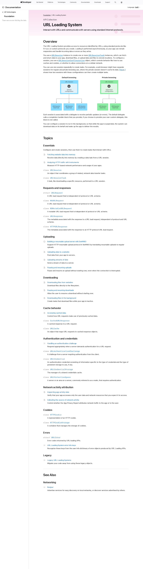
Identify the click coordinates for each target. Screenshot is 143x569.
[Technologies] (61, 2)
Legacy (55, 458)
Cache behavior (60, 308)
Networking (57, 485)
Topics (56, 138)
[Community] (73, 2)
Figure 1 (130, 70)
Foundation (55, 15)
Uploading (57, 236)
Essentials (56, 145)
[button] (115, 2)
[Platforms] (50, 2)
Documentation (13, 7)
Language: (131, 7)
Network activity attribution (66, 387)
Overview (58, 41)
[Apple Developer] (26, 2)
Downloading (58, 277)
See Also (57, 477)
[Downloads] (98, 2)
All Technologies (9, 12)
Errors (54, 435)
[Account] (121, 2)
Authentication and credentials (68, 338)
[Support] (107, 2)
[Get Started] (40, 2)
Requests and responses (65, 188)
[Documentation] (85, 2)
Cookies (55, 412)
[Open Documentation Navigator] (3, 7)
